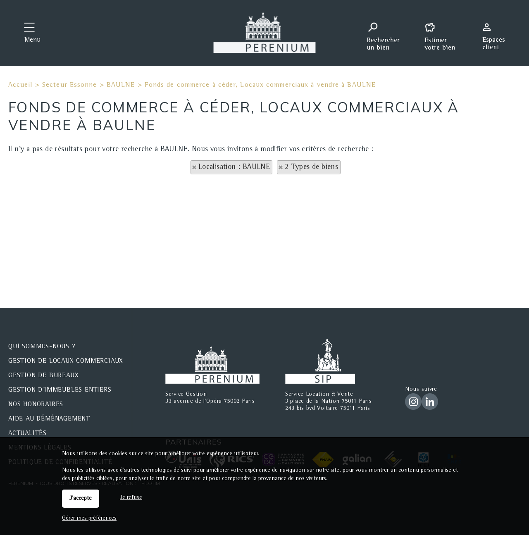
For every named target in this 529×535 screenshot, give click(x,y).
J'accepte (80, 499)
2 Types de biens (311, 167)
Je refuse (131, 498)
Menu (32, 40)
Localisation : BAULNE (234, 167)
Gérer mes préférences (89, 518)
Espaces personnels (497, 32)
